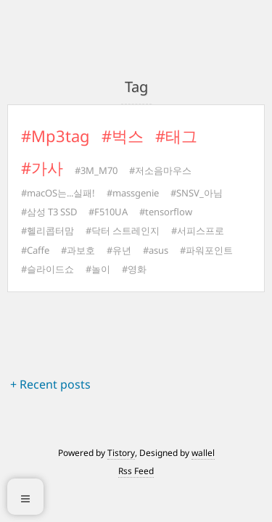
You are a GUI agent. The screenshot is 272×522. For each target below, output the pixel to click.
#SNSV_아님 (196, 192)
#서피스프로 (197, 230)
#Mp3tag (55, 135)
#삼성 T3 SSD (49, 211)
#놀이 (98, 269)
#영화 (134, 269)
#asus (155, 250)
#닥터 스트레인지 (123, 230)
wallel (203, 453)
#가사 (42, 167)
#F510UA (108, 211)
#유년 (119, 250)
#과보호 (78, 250)
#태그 (176, 135)
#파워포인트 (206, 250)
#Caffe (35, 250)
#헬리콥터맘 (47, 230)
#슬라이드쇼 (47, 269)
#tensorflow (165, 211)
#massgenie (133, 192)
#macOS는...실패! (58, 192)
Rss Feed (136, 471)
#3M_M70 (96, 170)
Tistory (121, 453)
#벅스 (123, 135)
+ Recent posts (50, 384)
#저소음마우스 (160, 170)
